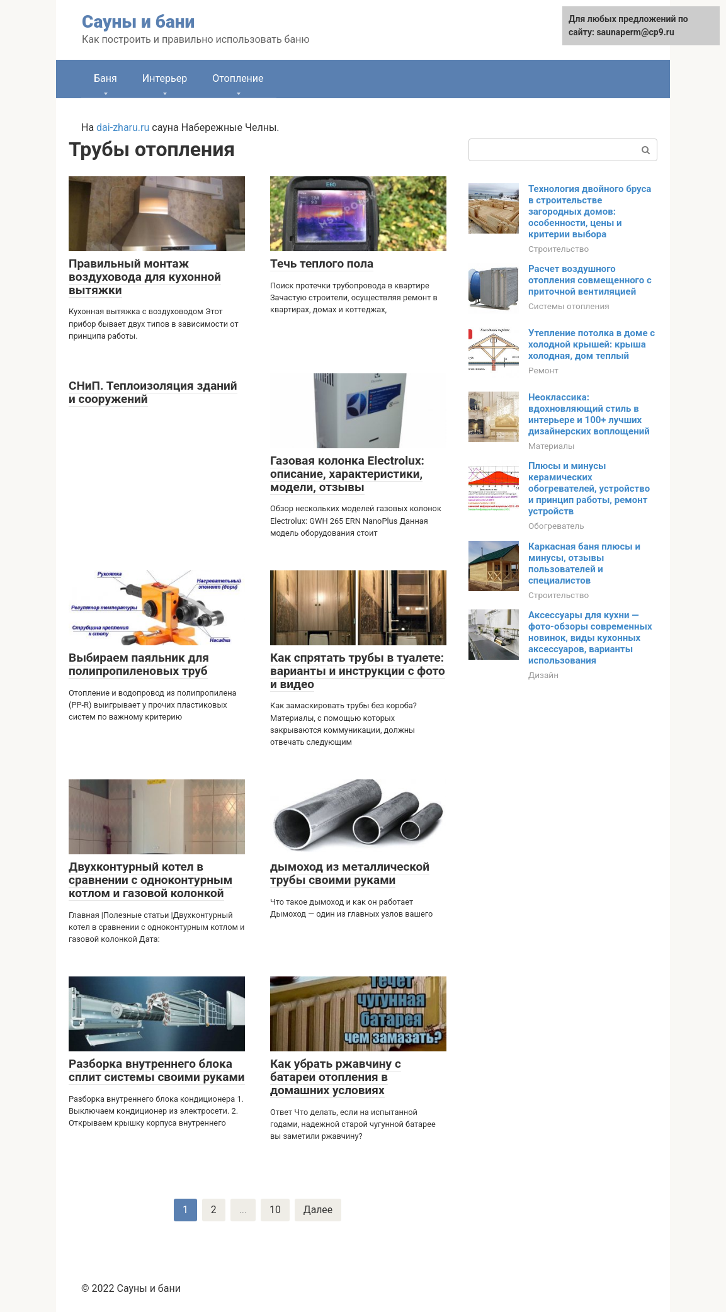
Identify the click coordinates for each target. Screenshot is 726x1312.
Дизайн (543, 675)
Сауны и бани (138, 21)
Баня (105, 78)
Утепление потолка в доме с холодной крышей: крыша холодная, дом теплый (591, 344)
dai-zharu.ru (122, 127)
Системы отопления (569, 306)
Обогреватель (556, 526)
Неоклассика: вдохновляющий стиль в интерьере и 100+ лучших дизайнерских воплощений (589, 414)
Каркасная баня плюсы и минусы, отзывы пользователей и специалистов (584, 563)
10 (275, 1210)
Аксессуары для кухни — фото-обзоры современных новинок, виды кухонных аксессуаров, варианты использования (590, 637)
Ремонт (543, 370)
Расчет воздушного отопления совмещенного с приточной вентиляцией (590, 280)
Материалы (551, 446)
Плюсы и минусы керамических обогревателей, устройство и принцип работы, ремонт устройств (589, 488)
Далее (318, 1210)
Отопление (237, 78)
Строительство (558, 249)
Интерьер (164, 78)
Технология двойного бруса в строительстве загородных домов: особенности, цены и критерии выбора (589, 211)
